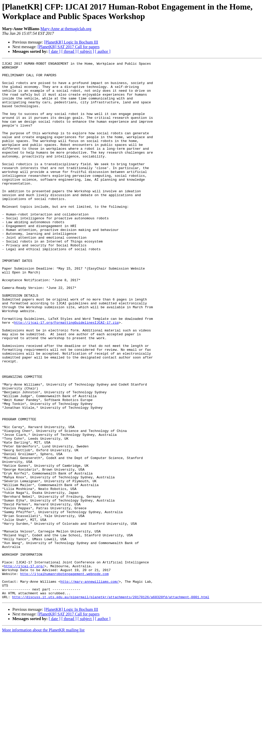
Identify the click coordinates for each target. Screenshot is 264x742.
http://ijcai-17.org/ (24, 667)
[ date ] (54, 51)
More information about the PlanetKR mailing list (43, 737)
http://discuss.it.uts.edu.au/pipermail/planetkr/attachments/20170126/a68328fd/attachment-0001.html (110, 704)
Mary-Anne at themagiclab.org (65, 29)
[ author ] (103, 51)
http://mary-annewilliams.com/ (89, 685)
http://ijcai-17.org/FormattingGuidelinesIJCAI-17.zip (66, 375)
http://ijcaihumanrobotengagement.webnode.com (64, 676)
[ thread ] (69, 51)
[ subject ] (86, 51)
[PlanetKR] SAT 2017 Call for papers (69, 47)
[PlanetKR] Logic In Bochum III (71, 42)
